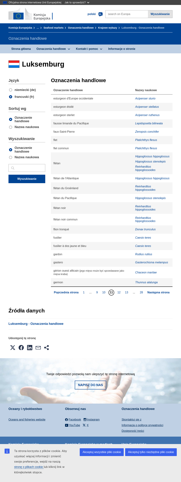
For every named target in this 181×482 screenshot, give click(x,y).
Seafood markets (53, 27)
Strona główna (21, 48)
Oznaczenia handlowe (81, 27)
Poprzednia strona (66, 292)
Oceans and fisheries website (26, 419)
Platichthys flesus (146, 139)
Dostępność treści (133, 430)
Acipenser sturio (145, 98)
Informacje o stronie (121, 48)
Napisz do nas (90, 385)
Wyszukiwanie (160, 14)
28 (142, 292)
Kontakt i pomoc (87, 48)
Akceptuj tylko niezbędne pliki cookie (151, 452)
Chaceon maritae (146, 272)
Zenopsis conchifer (147, 131)
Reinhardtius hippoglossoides (145, 168)
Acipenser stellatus (147, 106)
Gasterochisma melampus (151, 262)
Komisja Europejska (20, 27)
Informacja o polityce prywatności (142, 425)
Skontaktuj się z (131, 419)
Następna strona (158, 292)
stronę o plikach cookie (29, 466)
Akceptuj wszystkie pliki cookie (102, 452)
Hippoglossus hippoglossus (152, 156)
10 (104, 292)
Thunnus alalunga (146, 282)
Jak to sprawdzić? (77, 2)
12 (119, 292)
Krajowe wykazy (107, 27)
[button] (12, 347)
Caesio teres (143, 237)
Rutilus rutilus (143, 254)
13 (127, 292)
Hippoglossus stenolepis (150, 161)
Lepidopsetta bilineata (149, 123)
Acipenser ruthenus (147, 115)
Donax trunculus (145, 229)
